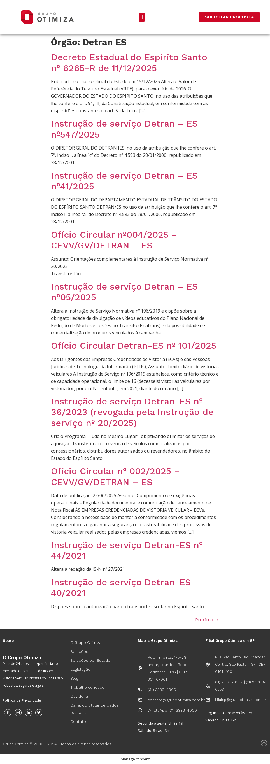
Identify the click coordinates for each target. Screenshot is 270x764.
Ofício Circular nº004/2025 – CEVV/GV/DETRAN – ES (114, 240)
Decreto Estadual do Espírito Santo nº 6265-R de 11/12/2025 (129, 62)
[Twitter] (39, 713)
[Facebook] (8, 713)
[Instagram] (18, 713)
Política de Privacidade (22, 700)
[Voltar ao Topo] (264, 743)
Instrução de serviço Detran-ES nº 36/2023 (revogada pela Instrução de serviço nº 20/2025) (132, 412)
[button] (142, 17)
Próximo (207, 619)
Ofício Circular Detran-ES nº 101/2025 (133, 345)
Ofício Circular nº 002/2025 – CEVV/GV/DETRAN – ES (115, 476)
